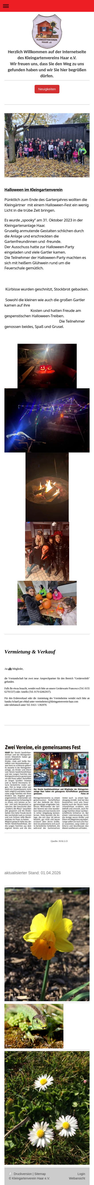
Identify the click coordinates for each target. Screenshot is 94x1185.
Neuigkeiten (47, 89)
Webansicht (77, 1178)
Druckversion (21, 1174)
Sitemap (40, 1174)
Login (81, 1174)
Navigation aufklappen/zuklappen (47, 6)
